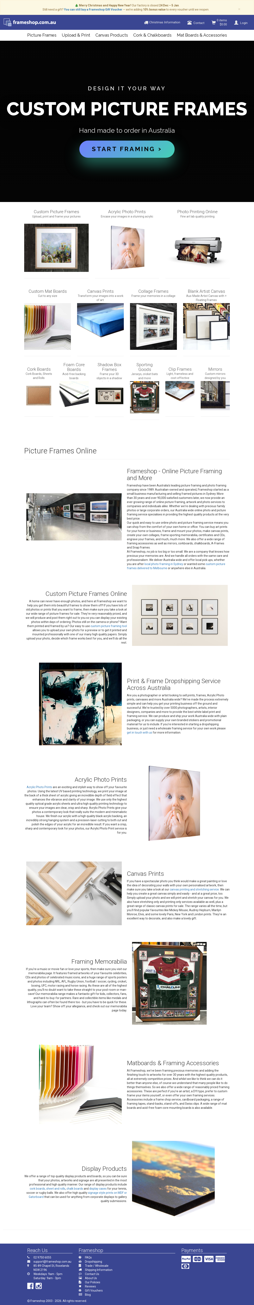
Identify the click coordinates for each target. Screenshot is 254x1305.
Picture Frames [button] (41, 35)
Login (240, 22)
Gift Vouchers (94, 1290)
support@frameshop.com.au (52, 1261)
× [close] (239, 9)
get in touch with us (139, 732)
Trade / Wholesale (97, 1265)
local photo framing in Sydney (163, 564)
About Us (91, 1278)
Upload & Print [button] (76, 35)
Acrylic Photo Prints (39, 787)
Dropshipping (93, 1261)
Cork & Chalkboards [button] (152, 35)
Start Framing (123, 149)
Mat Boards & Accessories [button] (202, 35)
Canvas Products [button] (111, 35)
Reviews (90, 1286)
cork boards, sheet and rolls (47, 1188)
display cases (98, 1188)
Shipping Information (98, 1270)
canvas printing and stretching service (194, 889)
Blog (88, 1294)
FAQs (88, 1257)
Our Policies (92, 1282)
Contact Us (92, 1274)
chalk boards (75, 1188)
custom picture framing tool (109, 626)
